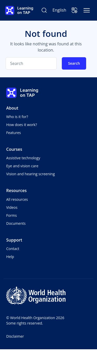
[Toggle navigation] (86, 10)
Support (14, 240)
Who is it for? (17, 116)
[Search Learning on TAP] (44, 10)
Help (10, 256)
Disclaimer (15, 336)
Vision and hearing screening (30, 173)
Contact (12, 248)
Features (13, 132)
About (12, 108)
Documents (16, 223)
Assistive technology (23, 157)
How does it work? (21, 124)
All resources (17, 199)
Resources (16, 190)
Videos (11, 207)
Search (74, 63)
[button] (74, 10)
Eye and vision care (22, 165)
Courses (14, 149)
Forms (11, 215)
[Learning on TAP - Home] (19, 10)
